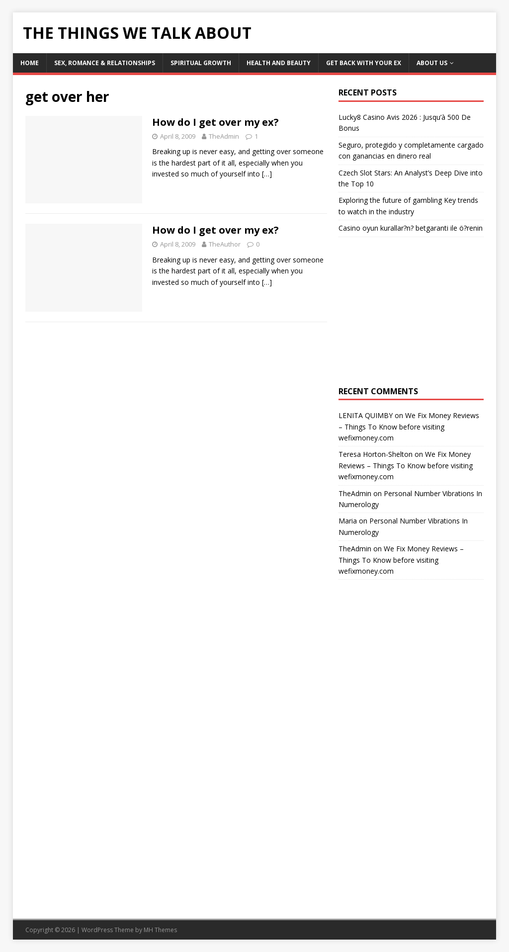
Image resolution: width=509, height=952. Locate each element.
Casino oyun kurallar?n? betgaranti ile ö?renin (411, 228)
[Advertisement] (411, 312)
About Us (432, 63)
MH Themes (160, 930)
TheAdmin (224, 136)
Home (29, 63)
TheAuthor (225, 244)
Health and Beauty (279, 63)
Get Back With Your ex (363, 63)
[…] (267, 173)
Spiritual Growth (200, 63)
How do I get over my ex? (215, 122)
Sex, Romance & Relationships (104, 63)
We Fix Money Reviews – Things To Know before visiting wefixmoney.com (409, 426)
